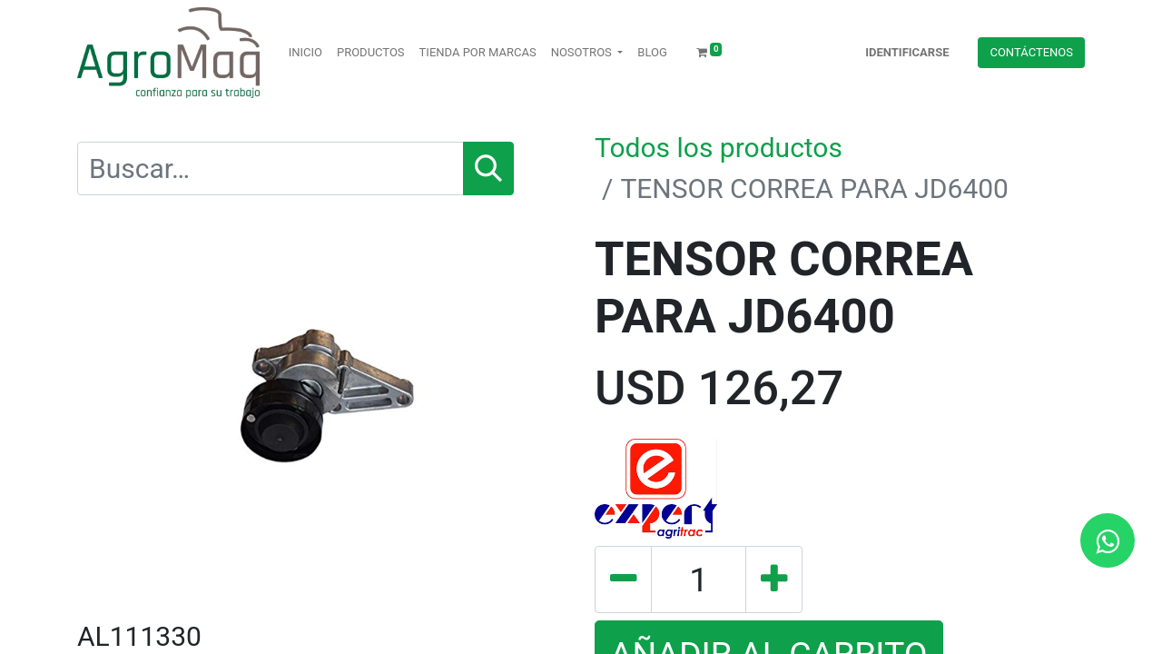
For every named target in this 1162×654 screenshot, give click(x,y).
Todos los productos (718, 148)
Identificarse (907, 52)
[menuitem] (305, 52)
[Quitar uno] (623, 579)
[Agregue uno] (774, 579)
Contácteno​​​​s (1031, 52)
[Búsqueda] (488, 168)
